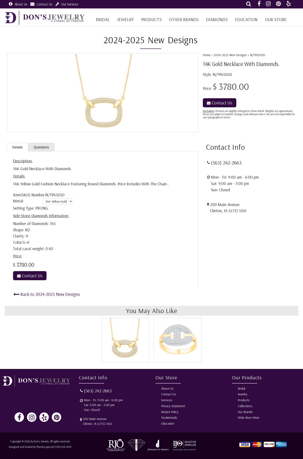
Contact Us (41, 4)
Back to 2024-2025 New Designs (50, 294)
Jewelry (125, 19)
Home (207, 55)
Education (244, 19)
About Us (18, 4)
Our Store (273, 19)
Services (166, 400)
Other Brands (182, 19)
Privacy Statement (173, 406)
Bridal (241, 388)
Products (151, 19)
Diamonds (215, 19)
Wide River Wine (248, 418)
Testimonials (169, 418)
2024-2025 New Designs (230, 55)
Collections (245, 406)
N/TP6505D (257, 55)
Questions (43, 147)
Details (18, 147)
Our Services (66, 4)
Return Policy (169, 412)
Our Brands (245, 412)
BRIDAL (102, 19)
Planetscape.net (45, 447)
